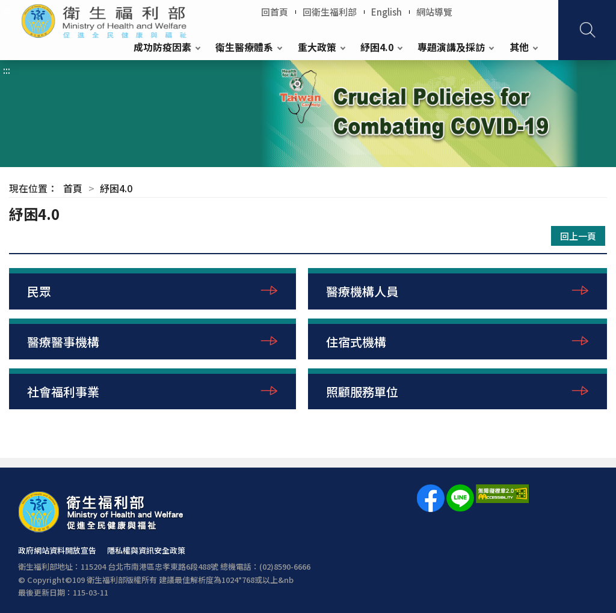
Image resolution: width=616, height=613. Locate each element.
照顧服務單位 (362, 391)
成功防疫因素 (162, 47)
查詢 (587, 30)
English (386, 11)
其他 (519, 47)
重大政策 (317, 47)
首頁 (72, 188)
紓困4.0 (376, 47)
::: (6, 10)
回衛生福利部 (330, 11)
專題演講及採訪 (451, 47)
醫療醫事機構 (63, 341)
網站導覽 (434, 11)
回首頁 (274, 11)
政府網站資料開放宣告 (57, 550)
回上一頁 (578, 236)
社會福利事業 (63, 391)
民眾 (39, 291)
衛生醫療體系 (244, 47)
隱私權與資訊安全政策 (146, 550)
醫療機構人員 (362, 291)
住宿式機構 (356, 341)
